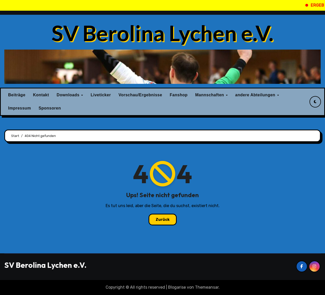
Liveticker (101, 95)
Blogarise (177, 287)
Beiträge (16, 95)
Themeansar (207, 287)
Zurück (163, 219)
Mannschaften (210, 95)
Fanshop (179, 95)
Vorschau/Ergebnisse (140, 95)
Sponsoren (50, 108)
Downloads (69, 95)
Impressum (19, 108)
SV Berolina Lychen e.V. (162, 33)
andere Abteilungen (256, 95)
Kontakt (41, 95)
